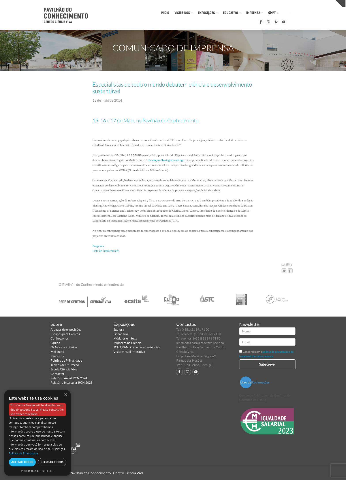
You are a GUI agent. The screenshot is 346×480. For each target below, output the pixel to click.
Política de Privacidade (66, 360)
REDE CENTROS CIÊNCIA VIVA (308, 3)
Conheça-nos (60, 338)
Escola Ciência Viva (64, 369)
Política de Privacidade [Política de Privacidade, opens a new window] (23, 453)
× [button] (65, 395)
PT (273, 12)
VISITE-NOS (184, 12)
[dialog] (37, 433)
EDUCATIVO (232, 12)
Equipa (55, 343)
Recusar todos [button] (52, 462)
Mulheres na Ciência (127, 343)
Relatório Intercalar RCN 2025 (71, 382)
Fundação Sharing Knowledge (166, 160)
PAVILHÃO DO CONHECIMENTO (158, 3)
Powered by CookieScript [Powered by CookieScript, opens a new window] (37, 470)
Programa (98, 246)
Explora (118, 329)
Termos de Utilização (65, 365)
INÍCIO (165, 12)
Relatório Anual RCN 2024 (69, 378)
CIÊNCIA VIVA (233, 3)
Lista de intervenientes (105, 250)
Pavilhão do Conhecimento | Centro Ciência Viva (106, 473)
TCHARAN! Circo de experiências (136, 347)
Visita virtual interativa (129, 351)
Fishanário (120, 334)
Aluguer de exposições (66, 329)
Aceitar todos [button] (22, 462)
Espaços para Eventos (65, 334)
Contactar (57, 374)
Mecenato (57, 351)
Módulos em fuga (125, 338)
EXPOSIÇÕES (208, 12)
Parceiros (57, 356)
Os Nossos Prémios (64, 347)
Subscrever (267, 364)
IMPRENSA (254, 12)
